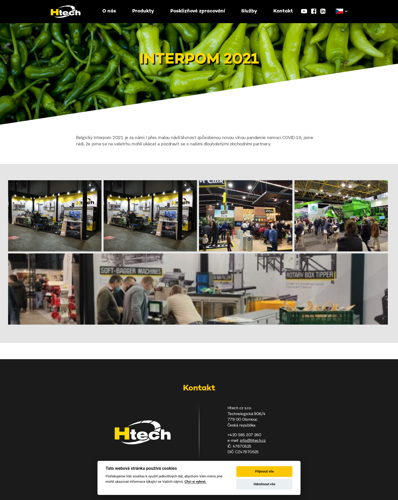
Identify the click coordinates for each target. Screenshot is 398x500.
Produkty (143, 11)
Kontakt (283, 11)
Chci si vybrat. (195, 481)
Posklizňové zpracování (197, 11)
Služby (249, 11)
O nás (109, 11)
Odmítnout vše (264, 484)
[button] (339, 11)
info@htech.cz (253, 441)
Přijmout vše (264, 471)
